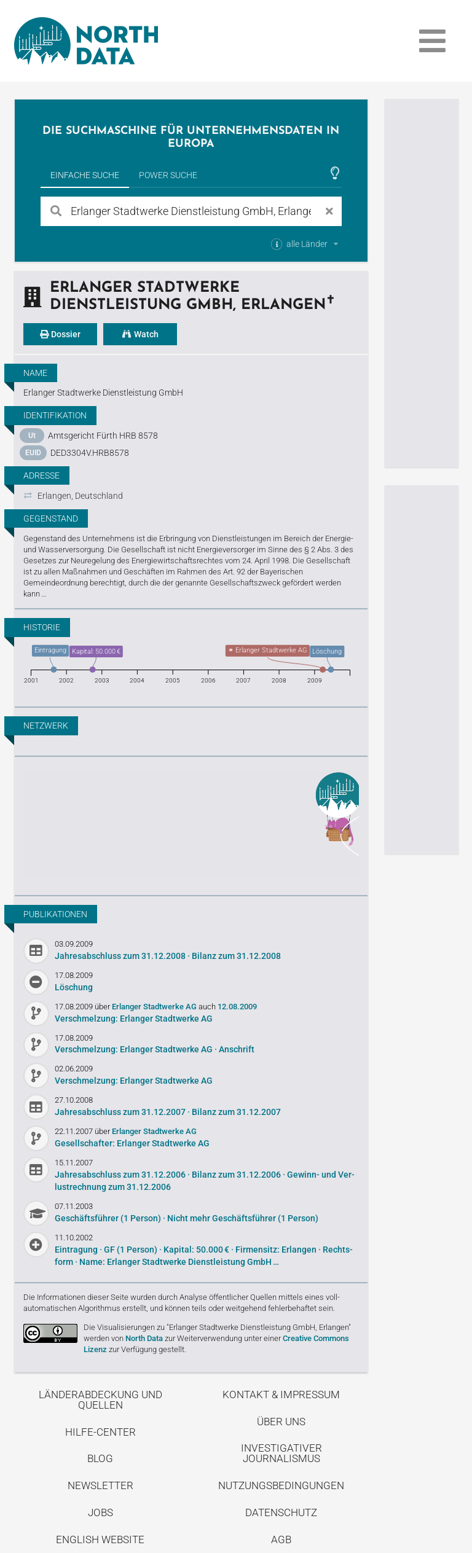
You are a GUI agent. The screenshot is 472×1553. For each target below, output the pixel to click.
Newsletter (100, 1485)
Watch (140, 334)
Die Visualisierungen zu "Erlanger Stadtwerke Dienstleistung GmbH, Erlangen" (217, 1327)
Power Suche (168, 175)
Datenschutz (281, 1512)
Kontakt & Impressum (281, 1394)
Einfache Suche (84, 175)
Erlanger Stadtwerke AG (155, 1006)
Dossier (60, 334)
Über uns (281, 1421)
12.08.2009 (237, 1006)
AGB (281, 1539)
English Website (100, 1539)
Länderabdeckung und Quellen (100, 1399)
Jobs (100, 1512)
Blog (100, 1458)
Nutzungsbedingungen (281, 1485)
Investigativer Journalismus (281, 1453)
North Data (144, 1338)
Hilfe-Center (100, 1432)
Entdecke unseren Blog (191, 824)
